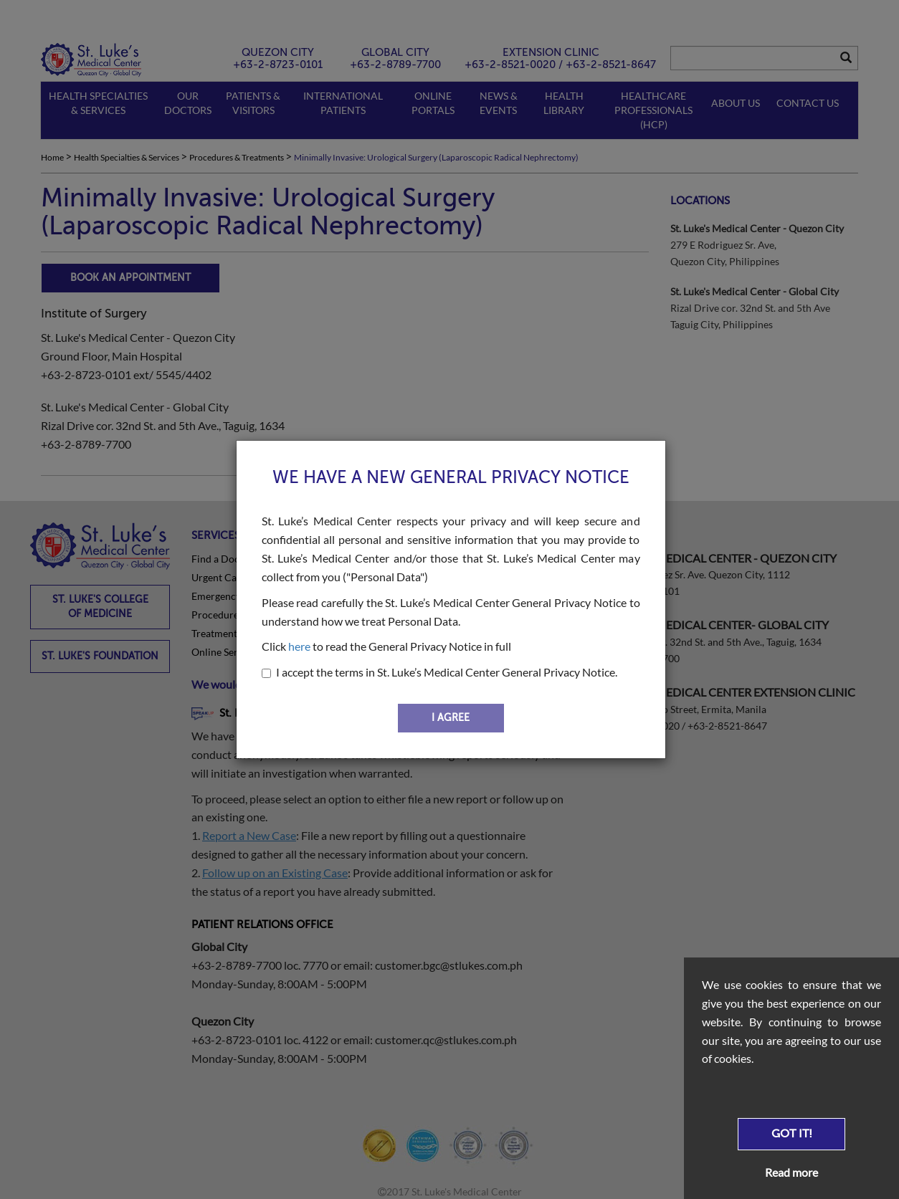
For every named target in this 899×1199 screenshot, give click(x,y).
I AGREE (451, 717)
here (299, 646)
